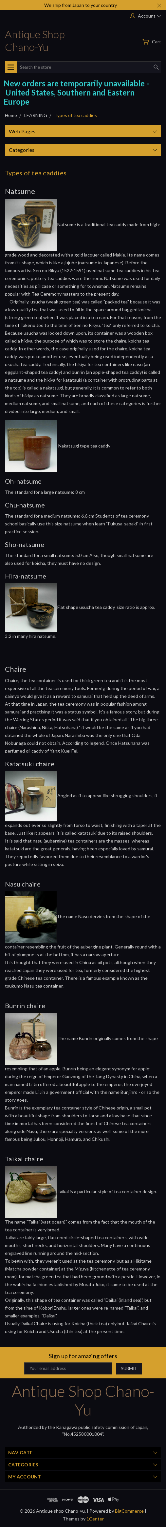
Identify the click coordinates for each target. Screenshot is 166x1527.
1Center (95, 1518)
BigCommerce (129, 1511)
